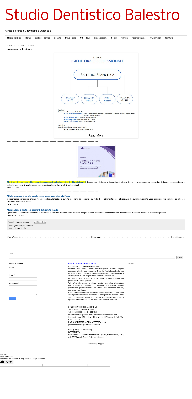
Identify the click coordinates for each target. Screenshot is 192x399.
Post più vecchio (177, 237)
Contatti (57, 38)
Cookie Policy (87, 330)
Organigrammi (100, 38)
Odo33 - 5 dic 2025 (12, 204)
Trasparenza (155, 38)
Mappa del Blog (14, 38)
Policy (114, 38)
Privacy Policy (73, 330)
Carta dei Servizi (42, 38)
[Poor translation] (9, 362)
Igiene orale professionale (23, 226)
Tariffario (169, 38)
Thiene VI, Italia (20, 228)
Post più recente (14, 237)
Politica (124, 38)
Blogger (101, 344)
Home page (96, 237)
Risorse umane (139, 38)
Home (28, 38)
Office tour (85, 38)
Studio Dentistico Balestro (92, 16)
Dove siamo (70, 38)
